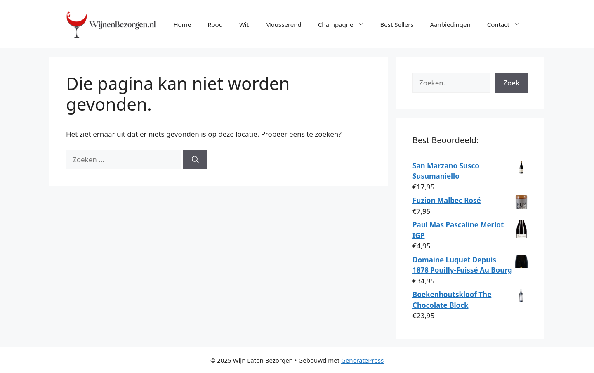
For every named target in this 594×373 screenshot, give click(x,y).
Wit (244, 24)
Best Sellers (397, 24)
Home (182, 24)
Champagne (345, 24)
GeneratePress (362, 360)
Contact (507, 24)
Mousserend (283, 24)
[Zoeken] (195, 160)
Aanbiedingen (450, 24)
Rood (215, 24)
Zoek (511, 82)
